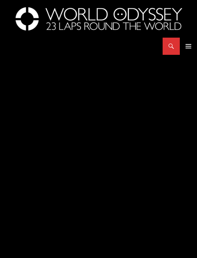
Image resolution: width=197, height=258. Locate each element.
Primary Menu (188, 46)
